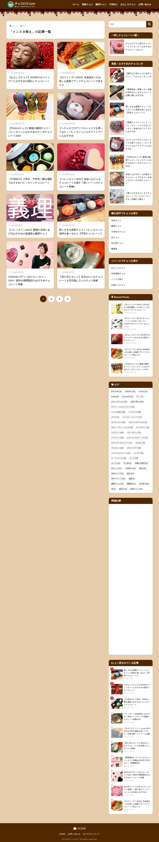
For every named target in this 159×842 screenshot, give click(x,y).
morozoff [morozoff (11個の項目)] (127, 397)
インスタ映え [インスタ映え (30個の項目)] (118, 412)
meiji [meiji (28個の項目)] (115, 397)
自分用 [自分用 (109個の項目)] (144, 484)
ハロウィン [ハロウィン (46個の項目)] (117, 433)
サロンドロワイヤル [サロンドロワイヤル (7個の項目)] (138, 422)
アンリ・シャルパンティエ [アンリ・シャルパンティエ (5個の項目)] (122, 407)
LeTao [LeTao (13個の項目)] (143, 391)
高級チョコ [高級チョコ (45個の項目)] (136, 489)
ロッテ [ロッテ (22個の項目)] (115, 463)
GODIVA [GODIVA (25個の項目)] (130, 391)
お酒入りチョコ (118, 285)
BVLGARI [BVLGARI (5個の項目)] (116, 391)
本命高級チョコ (118, 273)
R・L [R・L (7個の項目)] (140, 397)
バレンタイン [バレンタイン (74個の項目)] (134, 433)
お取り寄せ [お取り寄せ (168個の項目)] (136, 402)
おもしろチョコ (127, 4)
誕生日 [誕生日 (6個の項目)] (123, 489)
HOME (79, 828)
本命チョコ (116, 220)
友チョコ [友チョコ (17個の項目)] (116, 468)
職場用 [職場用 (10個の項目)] (131, 484)
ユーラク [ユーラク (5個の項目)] (138, 453)
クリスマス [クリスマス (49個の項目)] (135, 412)
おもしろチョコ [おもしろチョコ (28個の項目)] (119, 402)
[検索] (149, 24)
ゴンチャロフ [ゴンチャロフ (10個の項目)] (118, 422)
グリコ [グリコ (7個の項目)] (115, 417)
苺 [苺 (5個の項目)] (113, 489)
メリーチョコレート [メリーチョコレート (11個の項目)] (120, 453)
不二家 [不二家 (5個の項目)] (127, 463)
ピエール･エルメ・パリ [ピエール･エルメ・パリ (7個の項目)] (137, 438)
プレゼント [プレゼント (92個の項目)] (117, 448)
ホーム (76, 4)
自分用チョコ (117, 243)
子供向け (113, 4)
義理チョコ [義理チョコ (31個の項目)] (117, 484)
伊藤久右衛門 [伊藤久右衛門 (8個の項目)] (141, 463)
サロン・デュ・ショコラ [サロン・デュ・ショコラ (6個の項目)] (122, 427)
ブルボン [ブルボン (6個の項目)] (140, 443)
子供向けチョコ (118, 232)
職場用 (114, 249)
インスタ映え (117, 279)
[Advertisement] (131, 579)
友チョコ (115, 237)
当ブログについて (91, 834)
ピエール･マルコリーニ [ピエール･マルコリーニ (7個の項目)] (121, 443)
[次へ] (67, 299)
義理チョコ (100, 4)
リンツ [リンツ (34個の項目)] (133, 458)
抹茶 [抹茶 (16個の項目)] (142, 468)
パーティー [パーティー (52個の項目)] (117, 438)
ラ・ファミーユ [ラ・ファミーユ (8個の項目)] (118, 458)
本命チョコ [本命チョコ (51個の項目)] (117, 474)
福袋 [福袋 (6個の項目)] (132, 479)
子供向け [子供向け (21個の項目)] (130, 468)
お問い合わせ (144, 4)
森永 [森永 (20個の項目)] (130, 474)
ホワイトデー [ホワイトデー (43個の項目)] (134, 448)
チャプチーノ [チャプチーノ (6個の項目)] (142, 427)
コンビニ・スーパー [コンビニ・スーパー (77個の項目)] (132, 417)
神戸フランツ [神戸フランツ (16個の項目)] (118, 479)
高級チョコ (87, 4)
